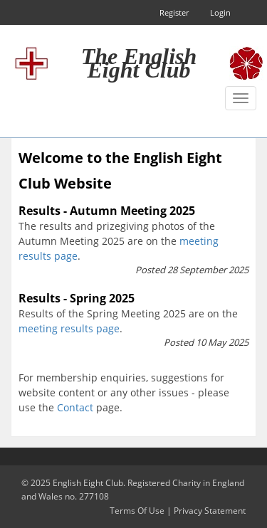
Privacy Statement (210, 511)
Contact (75, 407)
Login (220, 12)
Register (174, 12)
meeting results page (69, 328)
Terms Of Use (137, 511)
